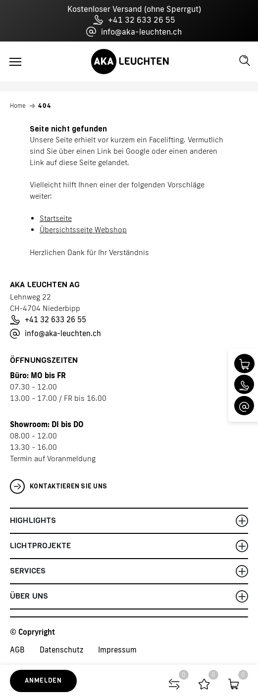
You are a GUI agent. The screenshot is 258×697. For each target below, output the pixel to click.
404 (45, 105)
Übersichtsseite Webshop (83, 229)
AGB (17, 649)
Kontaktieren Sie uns (58, 486)
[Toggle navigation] (15, 62)
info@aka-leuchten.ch (134, 32)
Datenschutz (61, 649)
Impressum (117, 649)
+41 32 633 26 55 (134, 20)
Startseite (56, 218)
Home (18, 105)
